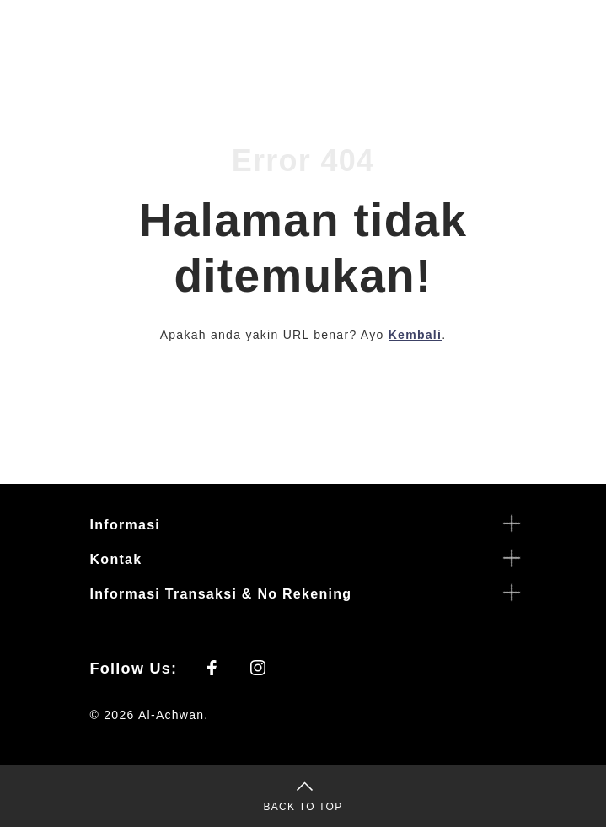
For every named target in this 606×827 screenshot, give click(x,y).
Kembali (415, 334)
